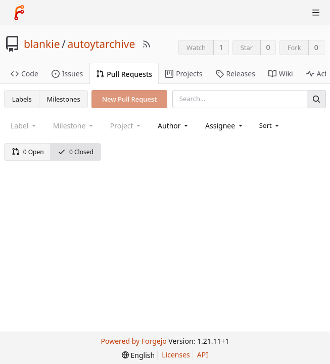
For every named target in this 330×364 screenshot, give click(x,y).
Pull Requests (124, 74)
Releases (235, 73)
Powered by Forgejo (134, 341)
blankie (42, 44)
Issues (67, 73)
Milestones (63, 99)
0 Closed (75, 152)
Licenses (176, 354)
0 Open (28, 152)
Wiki (280, 73)
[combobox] (173, 125)
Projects (183, 73)
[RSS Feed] (146, 44)
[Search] (316, 99)
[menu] (270, 125)
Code (24, 73)
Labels (22, 99)
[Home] (19, 13)
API (202, 354)
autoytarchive (101, 44)
